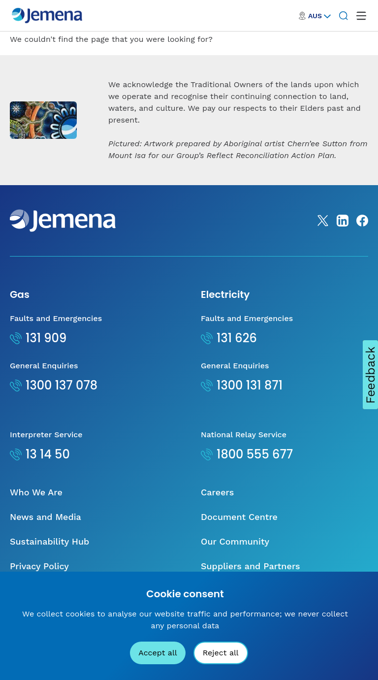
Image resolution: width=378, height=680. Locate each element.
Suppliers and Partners (250, 566)
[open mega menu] (361, 16)
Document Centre (239, 517)
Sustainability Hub (49, 541)
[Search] (343, 15)
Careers (217, 492)
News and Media (45, 517)
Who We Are (36, 492)
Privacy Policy (39, 566)
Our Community (235, 541)
